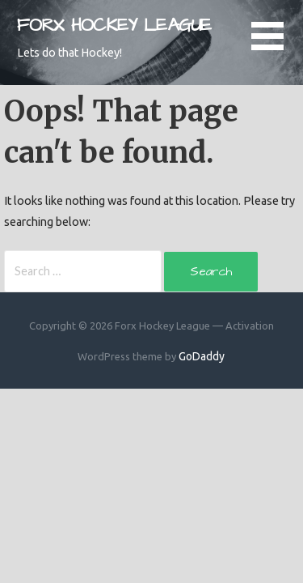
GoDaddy (202, 356)
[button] (277, 45)
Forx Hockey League (114, 25)
